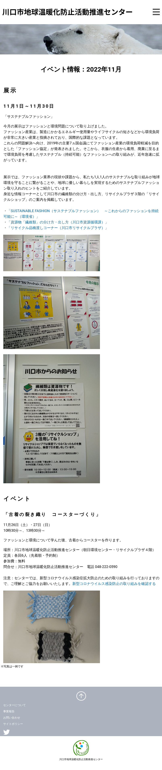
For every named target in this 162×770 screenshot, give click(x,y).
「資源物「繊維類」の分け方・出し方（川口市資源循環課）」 (58, 222)
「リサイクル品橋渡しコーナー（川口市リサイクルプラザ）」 (58, 228)
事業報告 (9, 711)
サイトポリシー (13, 723)
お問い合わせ (11, 717)
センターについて (14, 705)
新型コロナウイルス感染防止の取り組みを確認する (114, 583)
